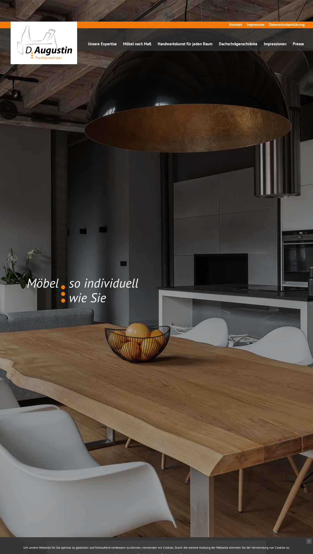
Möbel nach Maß (137, 22)
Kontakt (235, 3)
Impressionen (275, 22)
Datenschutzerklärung (287, 3)
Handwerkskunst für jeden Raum (185, 22)
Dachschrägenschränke (238, 22)
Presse (298, 22)
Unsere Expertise (102, 22)
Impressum (255, 3)
